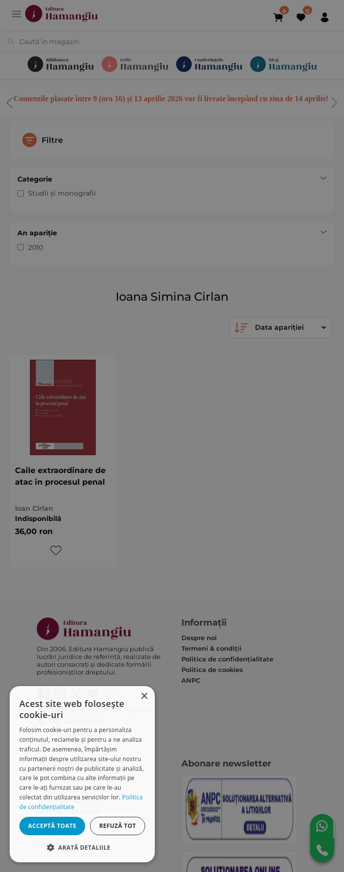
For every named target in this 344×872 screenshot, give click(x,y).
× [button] (144, 696)
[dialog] (82, 774)
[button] (82, 847)
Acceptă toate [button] (52, 826)
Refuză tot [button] (117, 826)
